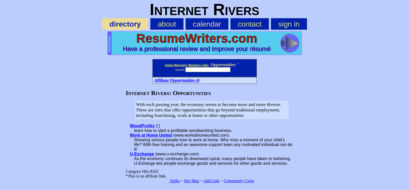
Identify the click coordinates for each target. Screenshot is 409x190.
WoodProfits (142, 126)
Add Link (211, 181)
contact (250, 24)
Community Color (239, 181)
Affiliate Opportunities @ (177, 80)
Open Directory (176, 65)
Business (194, 65)
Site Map (191, 181)
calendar (207, 24)
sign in (288, 24)
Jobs (205, 65)
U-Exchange (142, 154)
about (167, 24)
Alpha (174, 181)
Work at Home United (151, 135)
